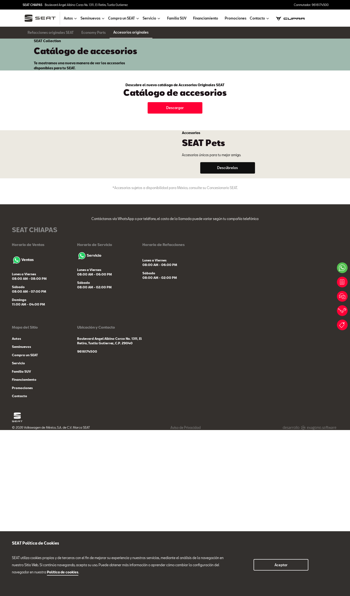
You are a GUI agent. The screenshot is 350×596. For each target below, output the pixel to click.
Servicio (89, 421)
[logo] (42, 18)
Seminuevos (21, 513)
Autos (16, 504)
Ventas (23, 425)
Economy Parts (93, 32)
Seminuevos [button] (90, 18)
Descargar (175, 161)
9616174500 (87, 517)
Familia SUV (176, 18)
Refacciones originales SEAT (51, 32)
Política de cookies (62, 572)
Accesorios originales (131, 32)
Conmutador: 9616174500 (311, 4)
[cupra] (290, 18)
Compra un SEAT (25, 521)
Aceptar (281, 565)
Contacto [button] (257, 18)
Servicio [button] (149, 18)
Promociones (235, 18)
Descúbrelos (227, 277)
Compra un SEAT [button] (121, 18)
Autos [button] (68, 18)
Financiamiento (205, 18)
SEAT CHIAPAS (32, 4)
